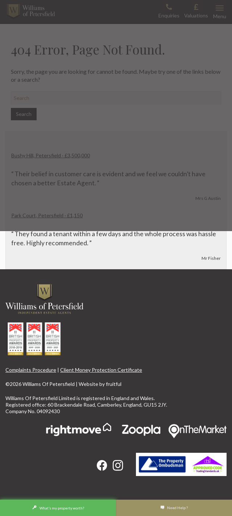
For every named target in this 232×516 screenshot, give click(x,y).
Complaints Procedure (30, 370)
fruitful (113, 384)
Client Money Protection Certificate (101, 370)
